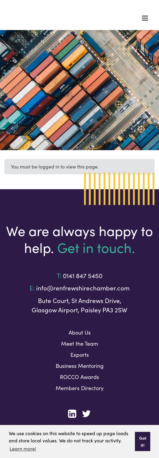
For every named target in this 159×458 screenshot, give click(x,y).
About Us (80, 332)
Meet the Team (79, 343)
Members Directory (80, 388)
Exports (79, 354)
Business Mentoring (80, 365)
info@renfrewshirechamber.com (82, 288)
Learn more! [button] (23, 448)
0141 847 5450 (82, 275)
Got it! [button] (142, 441)
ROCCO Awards (79, 377)
